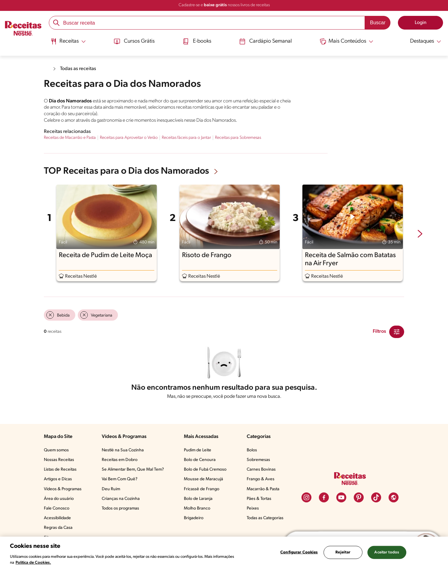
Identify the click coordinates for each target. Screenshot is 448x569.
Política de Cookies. (33, 563)
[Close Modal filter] (396, 332)
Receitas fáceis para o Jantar (186, 137)
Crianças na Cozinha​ (121, 498)
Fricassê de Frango (201, 489)
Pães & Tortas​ (259, 498)
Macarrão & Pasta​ (263, 489)
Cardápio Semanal (265, 41)
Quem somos (56, 450)
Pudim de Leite (197, 450)
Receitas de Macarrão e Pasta (70, 137)
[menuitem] (67, 43)
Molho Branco (197, 508)
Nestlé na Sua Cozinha (123, 450)
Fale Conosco (56, 508)
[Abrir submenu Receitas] (67, 41)
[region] (224, 553)
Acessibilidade (57, 518)
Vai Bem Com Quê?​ (120, 479)
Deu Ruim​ (111, 489)
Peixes (253, 508)
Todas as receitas (78, 68)
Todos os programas (120, 508)
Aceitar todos (386, 552)
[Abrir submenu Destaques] (422, 41)
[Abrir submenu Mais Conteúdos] (347, 41)
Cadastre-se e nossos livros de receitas (224, 5)
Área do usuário (59, 498)
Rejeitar (342, 552)
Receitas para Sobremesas (238, 137)
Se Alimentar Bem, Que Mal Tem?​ (133, 469)
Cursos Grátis (133, 41)
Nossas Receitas (59, 460)
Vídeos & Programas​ (63, 489)
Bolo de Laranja (198, 498)
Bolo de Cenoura (200, 460)
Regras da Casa (58, 527)
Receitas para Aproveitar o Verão (129, 137)
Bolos (252, 450)
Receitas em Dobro (120, 460)
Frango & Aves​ (260, 479)
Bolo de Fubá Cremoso (205, 469)
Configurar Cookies (299, 552)
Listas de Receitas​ (60, 469)
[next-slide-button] (420, 234)
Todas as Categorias (265, 518)
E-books (196, 41)
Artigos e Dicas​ (58, 479)
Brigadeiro (193, 518)
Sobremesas (258, 460)
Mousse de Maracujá (203, 479)
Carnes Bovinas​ (261, 469)
